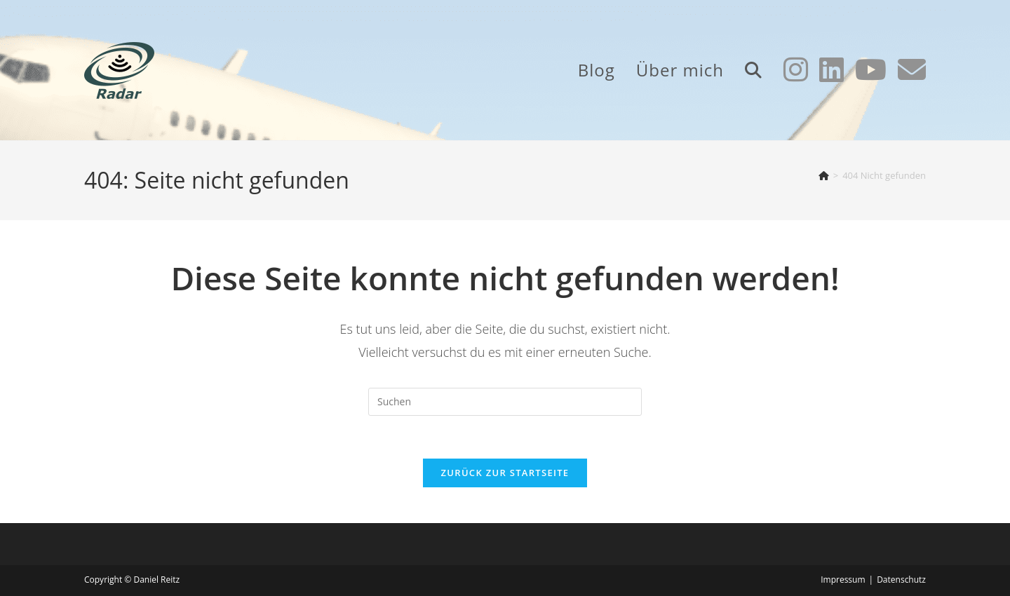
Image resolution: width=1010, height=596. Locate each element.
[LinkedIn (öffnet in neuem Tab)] (831, 69)
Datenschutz (901, 579)
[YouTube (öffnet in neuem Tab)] (870, 69)
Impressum (843, 579)
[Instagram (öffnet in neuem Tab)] (796, 69)
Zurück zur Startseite (505, 472)
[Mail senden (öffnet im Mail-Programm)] (911, 69)
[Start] (824, 175)
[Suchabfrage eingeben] (505, 402)
